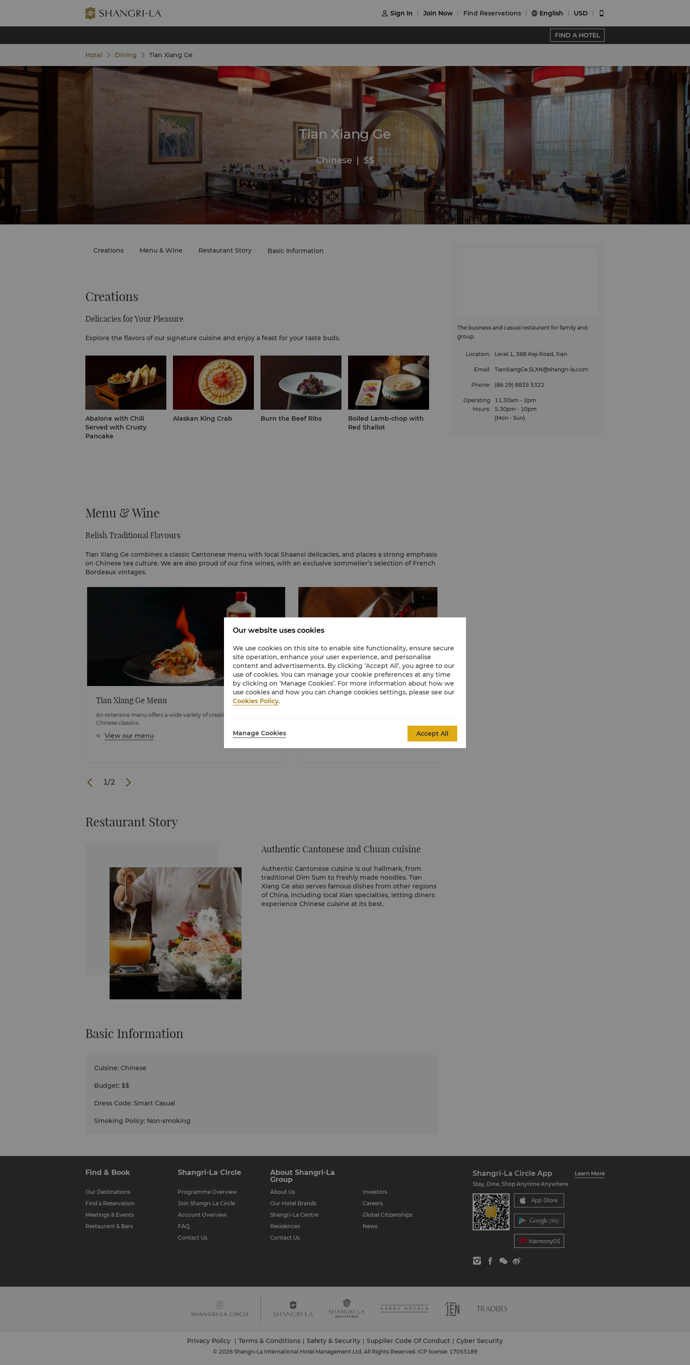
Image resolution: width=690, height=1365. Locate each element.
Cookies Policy (256, 701)
